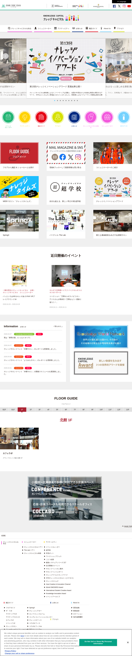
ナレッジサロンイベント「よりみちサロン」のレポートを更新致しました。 (32, 362)
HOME (3, 537)
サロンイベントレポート (53, 574)
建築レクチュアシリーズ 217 (55, 565)
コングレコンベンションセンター (39, 619)
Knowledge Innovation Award (55, 595)
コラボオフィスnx (34, 628)
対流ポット (49, 555)
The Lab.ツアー (28, 552)
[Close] (128, 642)
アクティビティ (63, 30)
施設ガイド (93, 30)
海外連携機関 (76, 619)
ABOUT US (124, 121)
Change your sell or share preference (19, 653)
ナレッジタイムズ (51, 583)
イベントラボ (10, 625)
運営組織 (75, 610)
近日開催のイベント (52, 568)
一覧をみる (57, 328)
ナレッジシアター (34, 613)
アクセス (120, 30)
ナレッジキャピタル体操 (31, 555)
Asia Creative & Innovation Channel (57, 586)
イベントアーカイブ (52, 599)
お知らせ (79, 30)
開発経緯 (75, 613)
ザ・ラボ (8, 613)
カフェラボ (10, 622)
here (22, 636)
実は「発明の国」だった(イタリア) (17, 340)
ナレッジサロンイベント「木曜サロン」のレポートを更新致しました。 (30, 351)
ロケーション (76, 616)
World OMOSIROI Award (53, 589)
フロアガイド (9, 610)
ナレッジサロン (10, 628)
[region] (66, 642)
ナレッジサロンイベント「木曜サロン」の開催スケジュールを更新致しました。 (32, 375)
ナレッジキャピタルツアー (32, 549)
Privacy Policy (10, 651)
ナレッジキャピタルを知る (21, 30)
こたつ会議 (49, 561)
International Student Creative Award (57, 592)
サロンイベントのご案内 (53, 571)
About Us (107, 30)
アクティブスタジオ (13, 619)
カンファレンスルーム (36, 616)
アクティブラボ (11, 616)
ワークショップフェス (52, 558)
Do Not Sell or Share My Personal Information (98, 643)
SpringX (31, 610)
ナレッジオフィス (34, 622)
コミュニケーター (44, 30)
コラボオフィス (33, 625)
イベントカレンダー (8, 121)
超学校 (47, 552)
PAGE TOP (128, 528)
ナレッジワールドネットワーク (56, 577)
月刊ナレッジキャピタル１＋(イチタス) (58, 580)
